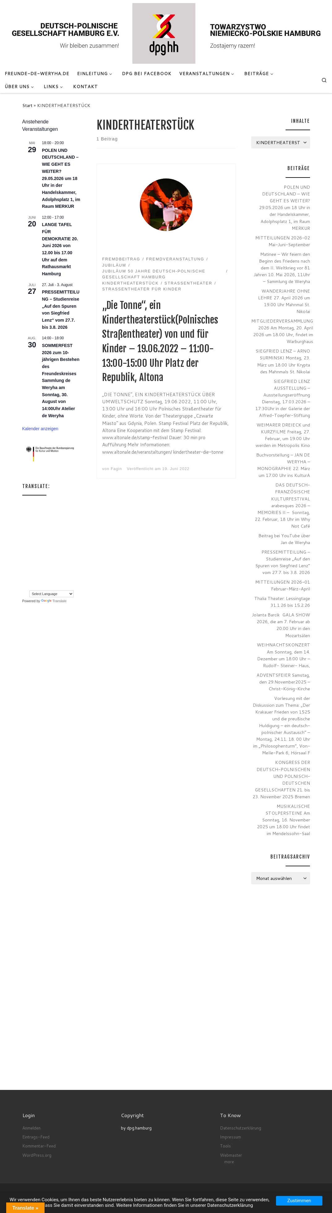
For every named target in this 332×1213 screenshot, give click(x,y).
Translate (54, 601)
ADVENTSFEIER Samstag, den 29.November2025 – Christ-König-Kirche (283, 682)
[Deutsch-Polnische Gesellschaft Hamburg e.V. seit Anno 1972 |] (166, 33)
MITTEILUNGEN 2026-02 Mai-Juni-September (282, 241)
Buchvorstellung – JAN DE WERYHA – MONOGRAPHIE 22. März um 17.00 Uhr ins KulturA (283, 465)
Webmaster (231, 1155)
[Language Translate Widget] (51, 593)
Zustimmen (299, 1200)
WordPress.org (36, 1155)
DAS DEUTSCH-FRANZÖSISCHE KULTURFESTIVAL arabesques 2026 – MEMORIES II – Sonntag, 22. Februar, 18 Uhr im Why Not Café (282, 505)
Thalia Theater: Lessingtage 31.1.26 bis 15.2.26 (282, 601)
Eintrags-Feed (36, 1137)
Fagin (116, 469)
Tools (225, 1146)
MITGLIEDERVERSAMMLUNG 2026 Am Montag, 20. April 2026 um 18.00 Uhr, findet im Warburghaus (282, 331)
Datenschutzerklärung (240, 1128)
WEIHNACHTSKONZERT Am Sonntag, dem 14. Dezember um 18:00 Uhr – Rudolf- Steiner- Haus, (283, 654)
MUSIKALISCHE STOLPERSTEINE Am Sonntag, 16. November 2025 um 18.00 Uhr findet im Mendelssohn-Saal (283, 820)
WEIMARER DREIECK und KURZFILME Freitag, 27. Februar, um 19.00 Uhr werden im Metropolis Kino (283, 435)
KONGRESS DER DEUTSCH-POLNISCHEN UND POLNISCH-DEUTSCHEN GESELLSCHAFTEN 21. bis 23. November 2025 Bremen (281, 779)
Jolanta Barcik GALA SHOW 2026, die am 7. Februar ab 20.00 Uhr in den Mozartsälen (281, 624)
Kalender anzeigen (40, 428)
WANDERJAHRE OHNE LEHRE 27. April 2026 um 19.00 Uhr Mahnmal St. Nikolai (284, 301)
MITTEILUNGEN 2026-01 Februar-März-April (282, 585)
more (229, 1161)
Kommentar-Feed (39, 1146)
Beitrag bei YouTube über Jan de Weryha (284, 539)
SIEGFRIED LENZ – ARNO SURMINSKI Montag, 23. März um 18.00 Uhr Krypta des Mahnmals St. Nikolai (283, 361)
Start (27, 105)
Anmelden (31, 1128)
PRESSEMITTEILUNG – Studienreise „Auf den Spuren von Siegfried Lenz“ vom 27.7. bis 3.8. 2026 (282, 562)
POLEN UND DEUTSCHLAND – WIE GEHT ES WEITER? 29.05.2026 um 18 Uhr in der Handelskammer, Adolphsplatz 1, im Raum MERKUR (61, 178)
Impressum (230, 1137)
